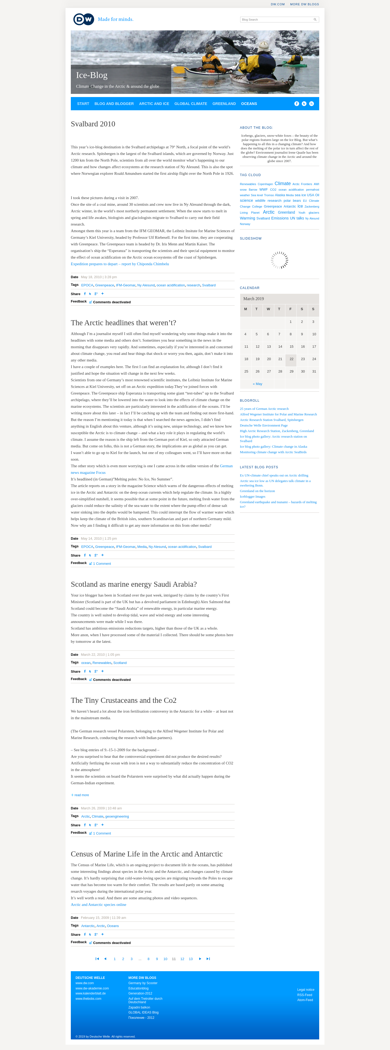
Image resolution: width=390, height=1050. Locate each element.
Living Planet (249, 212)
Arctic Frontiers (302, 184)
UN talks (297, 218)
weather (245, 195)
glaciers (314, 212)
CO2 (273, 189)
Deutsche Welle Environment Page (264, 425)
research (193, 285)
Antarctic (88, 926)
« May (257, 384)
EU (305, 200)
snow (243, 189)
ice (300, 206)
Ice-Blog (92, 75)
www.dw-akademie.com (92, 988)
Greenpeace (104, 285)
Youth (301, 212)
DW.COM (278, 4)
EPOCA (87, 285)
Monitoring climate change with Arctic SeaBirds (273, 452)
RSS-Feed (304, 995)
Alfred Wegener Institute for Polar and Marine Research (278, 414)
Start (83, 104)
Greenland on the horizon (257, 491)
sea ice (300, 195)
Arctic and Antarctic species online (98, 904)
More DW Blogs (304, 4)
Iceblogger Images (252, 496)
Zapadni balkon (139, 1007)
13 (191, 959)
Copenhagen (265, 184)
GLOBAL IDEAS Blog (143, 1012)
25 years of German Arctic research (264, 409)
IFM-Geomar (126, 285)
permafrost (312, 189)
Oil (317, 195)
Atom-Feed (305, 1000)
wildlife (260, 201)
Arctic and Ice (154, 104)
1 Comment (102, 564)
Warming (247, 218)
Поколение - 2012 (141, 1018)
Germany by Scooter (142, 983)
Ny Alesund (146, 285)
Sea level (257, 195)
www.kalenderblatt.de (91, 993)
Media (142, 547)
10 (165, 959)
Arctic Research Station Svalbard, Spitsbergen (272, 420)
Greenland (224, 104)
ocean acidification (171, 285)
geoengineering (117, 816)
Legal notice (305, 990)
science (246, 200)
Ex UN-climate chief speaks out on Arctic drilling (274, 475)
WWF (263, 189)
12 (182, 959)
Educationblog (138, 988)
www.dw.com (85, 983)
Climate (97, 816)
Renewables (102, 663)
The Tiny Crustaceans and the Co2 (124, 700)
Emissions (280, 218)
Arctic (85, 816)
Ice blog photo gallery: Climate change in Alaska (273, 446)
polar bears (292, 201)
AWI (316, 184)
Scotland (120, 663)
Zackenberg (312, 206)
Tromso (269, 195)
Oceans (249, 104)
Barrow (253, 189)
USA (310, 195)
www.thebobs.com (88, 999)
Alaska (280, 195)
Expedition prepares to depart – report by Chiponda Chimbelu (120, 264)
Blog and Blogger (114, 104)
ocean (85, 663)
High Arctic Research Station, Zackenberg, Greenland (277, 431)
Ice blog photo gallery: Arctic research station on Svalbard (273, 438)
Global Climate (190, 104)
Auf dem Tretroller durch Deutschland (145, 1000)
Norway (245, 224)
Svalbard (209, 285)
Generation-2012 (140, 993)
